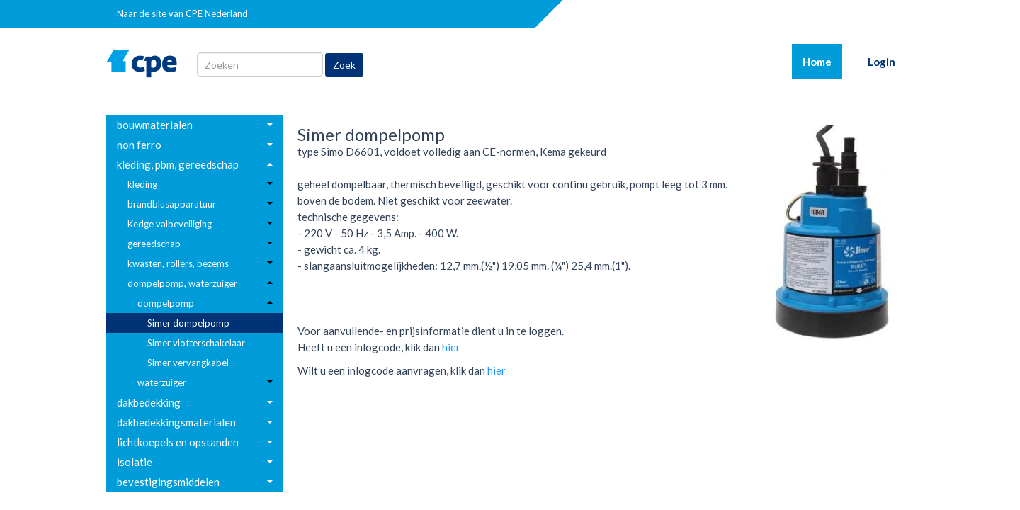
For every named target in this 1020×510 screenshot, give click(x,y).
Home (822, 61)
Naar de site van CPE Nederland (182, 13)
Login (881, 61)
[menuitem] (194, 125)
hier (451, 347)
